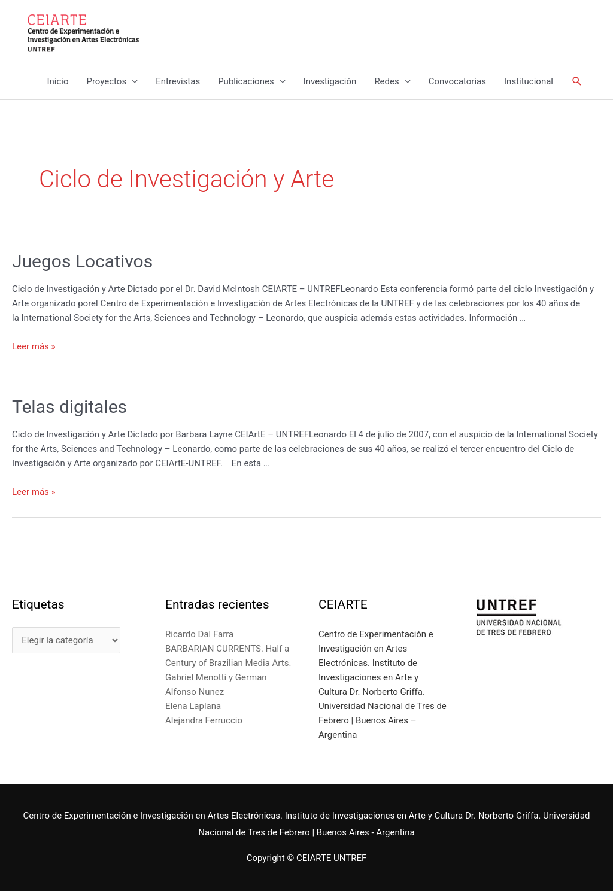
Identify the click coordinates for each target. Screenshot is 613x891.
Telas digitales (69, 406)
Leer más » (34, 346)
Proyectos (106, 81)
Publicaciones (246, 81)
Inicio (57, 81)
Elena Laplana (193, 706)
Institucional (528, 81)
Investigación (330, 81)
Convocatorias (457, 81)
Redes (386, 81)
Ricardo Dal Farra (199, 634)
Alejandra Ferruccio (203, 720)
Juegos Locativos (82, 261)
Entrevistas (178, 81)
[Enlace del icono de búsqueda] (577, 81)
